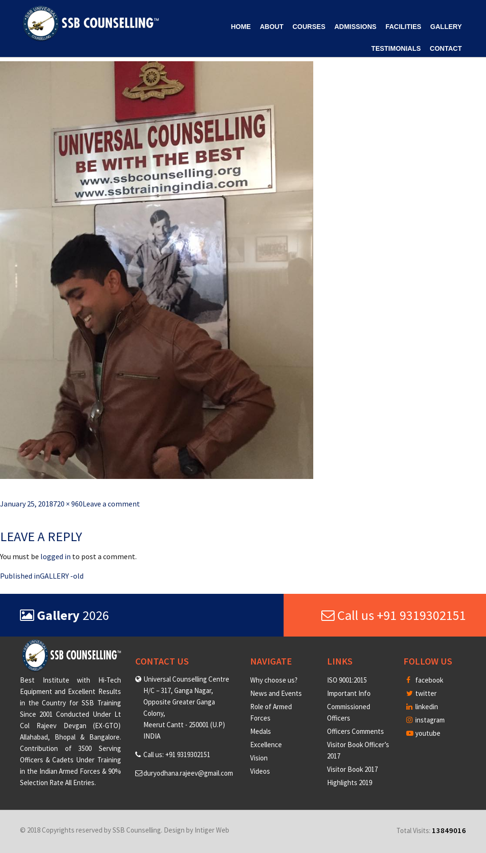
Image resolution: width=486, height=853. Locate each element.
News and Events (276, 693)
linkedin (422, 706)
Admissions (355, 26)
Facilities (403, 26)
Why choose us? (274, 679)
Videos (260, 771)
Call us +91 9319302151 (393, 615)
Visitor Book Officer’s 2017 (358, 750)
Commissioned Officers (348, 712)
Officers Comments (355, 731)
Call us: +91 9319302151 (176, 754)
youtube (423, 733)
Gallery (446, 26)
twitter (421, 693)
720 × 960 (68, 503)
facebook (424, 679)
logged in (55, 556)
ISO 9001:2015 (347, 679)
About (271, 26)
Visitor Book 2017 (352, 769)
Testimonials (396, 48)
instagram (425, 719)
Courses (308, 26)
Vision (259, 757)
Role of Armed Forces (271, 712)
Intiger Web (212, 829)
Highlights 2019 (349, 782)
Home (241, 26)
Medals (260, 731)
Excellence (266, 744)
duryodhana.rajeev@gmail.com (188, 773)
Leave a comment (111, 503)
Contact (446, 48)
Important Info (349, 693)
